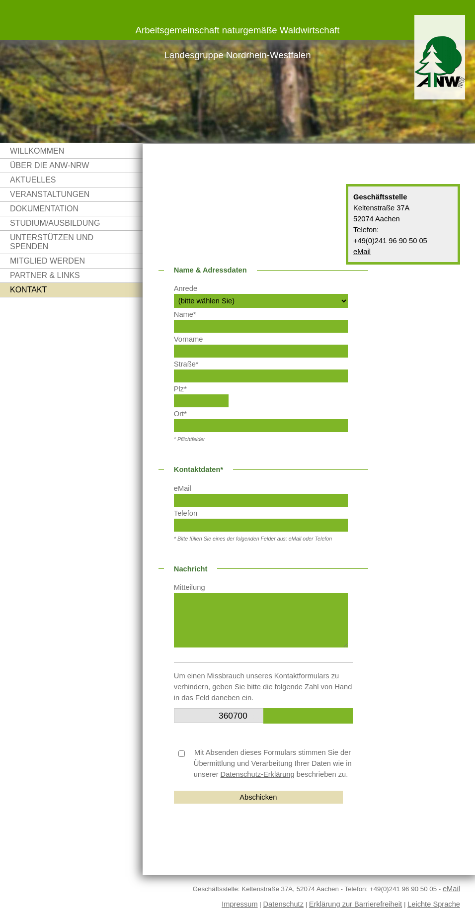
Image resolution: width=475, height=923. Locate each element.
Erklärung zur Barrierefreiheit (355, 904)
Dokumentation (44, 208)
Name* (185, 314)
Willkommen (37, 151)
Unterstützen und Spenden (51, 242)
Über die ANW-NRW (49, 165)
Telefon (185, 513)
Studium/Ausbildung (55, 223)
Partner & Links (45, 275)
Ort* (180, 414)
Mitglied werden (47, 261)
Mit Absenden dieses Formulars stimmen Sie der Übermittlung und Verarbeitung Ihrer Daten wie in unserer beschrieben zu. (265, 763)
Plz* (180, 389)
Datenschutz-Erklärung (258, 774)
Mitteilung (189, 587)
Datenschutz (283, 904)
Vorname (188, 339)
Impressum (239, 904)
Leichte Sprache (433, 904)
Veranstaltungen (49, 194)
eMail (362, 252)
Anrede (185, 288)
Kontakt (28, 289)
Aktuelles (33, 180)
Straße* (186, 364)
